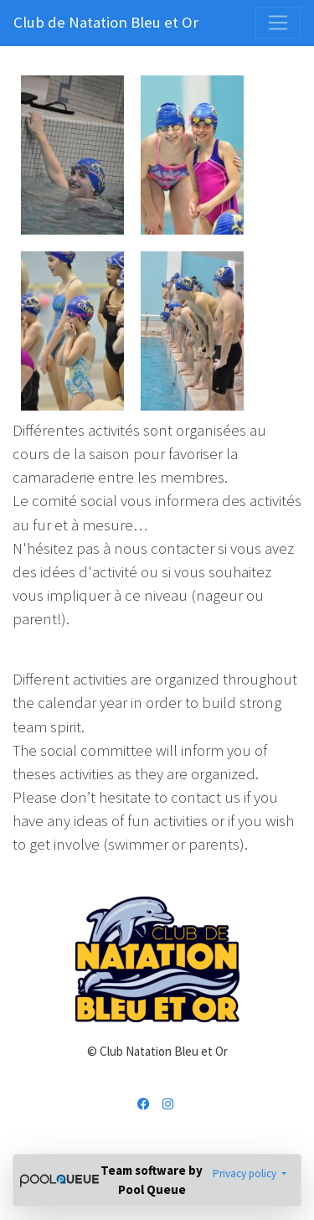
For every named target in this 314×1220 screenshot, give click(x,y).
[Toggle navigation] (278, 23)
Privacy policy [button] (246, 1173)
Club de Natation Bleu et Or (105, 22)
